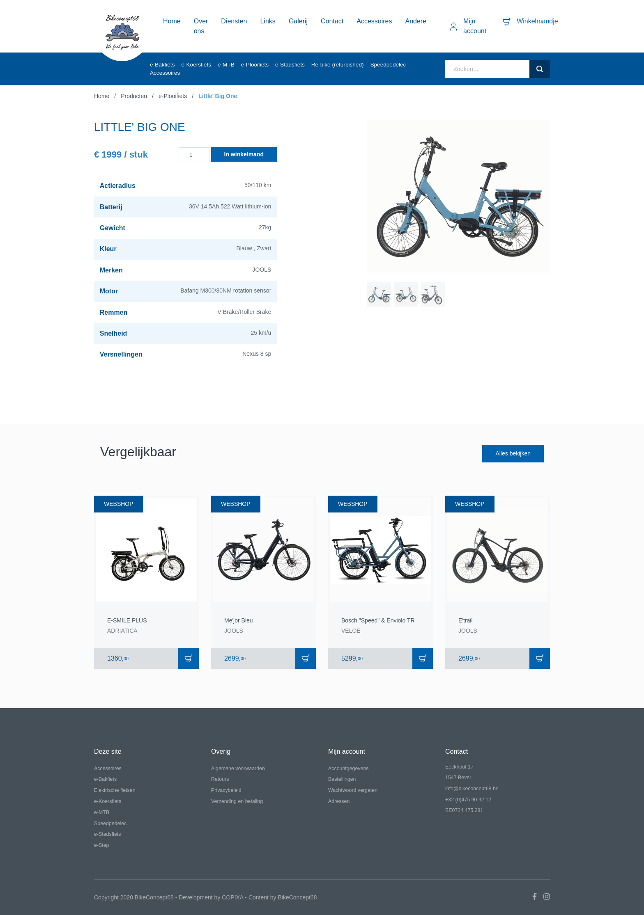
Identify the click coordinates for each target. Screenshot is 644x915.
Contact (332, 21)
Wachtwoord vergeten (352, 790)
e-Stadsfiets (290, 65)
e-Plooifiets (255, 65)
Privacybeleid (226, 790)
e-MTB (226, 65)
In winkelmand (244, 154)
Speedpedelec (388, 65)
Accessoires (374, 21)
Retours (220, 779)
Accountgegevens (348, 768)
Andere (416, 21)
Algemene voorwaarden (238, 768)
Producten (134, 96)
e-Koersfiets (196, 65)
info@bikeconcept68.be (472, 788)
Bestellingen (342, 779)
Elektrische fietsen (115, 790)
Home (172, 21)
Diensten (234, 21)
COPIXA (232, 897)
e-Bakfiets (162, 65)
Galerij (298, 21)
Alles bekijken (513, 453)
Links (268, 21)
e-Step (101, 845)
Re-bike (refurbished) (337, 65)
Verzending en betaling (237, 801)
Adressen (339, 801)
